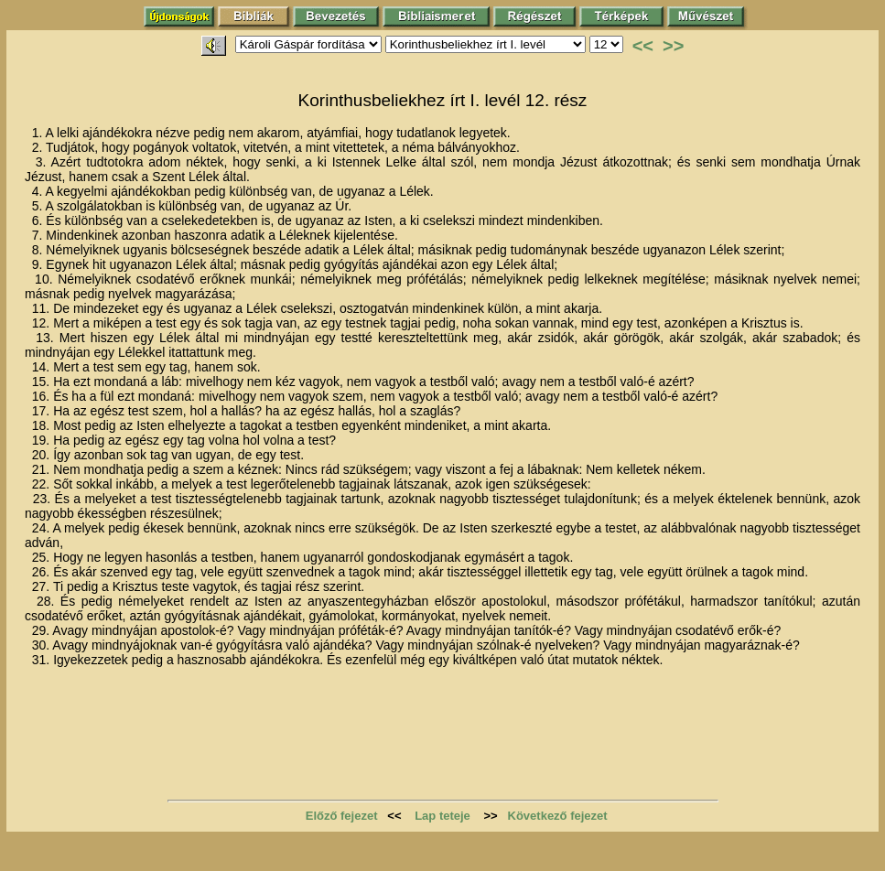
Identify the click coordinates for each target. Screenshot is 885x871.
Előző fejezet (342, 816)
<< (642, 46)
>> (673, 46)
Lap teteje (442, 816)
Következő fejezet (558, 816)
